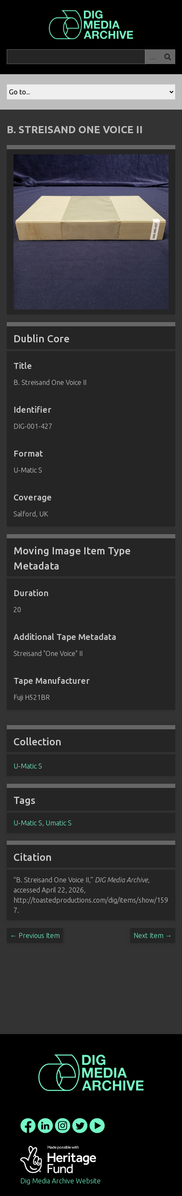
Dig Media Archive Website (60, 1181)
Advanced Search (152, 56)
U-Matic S (27, 766)
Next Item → (153, 935)
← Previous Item (35, 935)
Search (167, 56)
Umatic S (59, 823)
